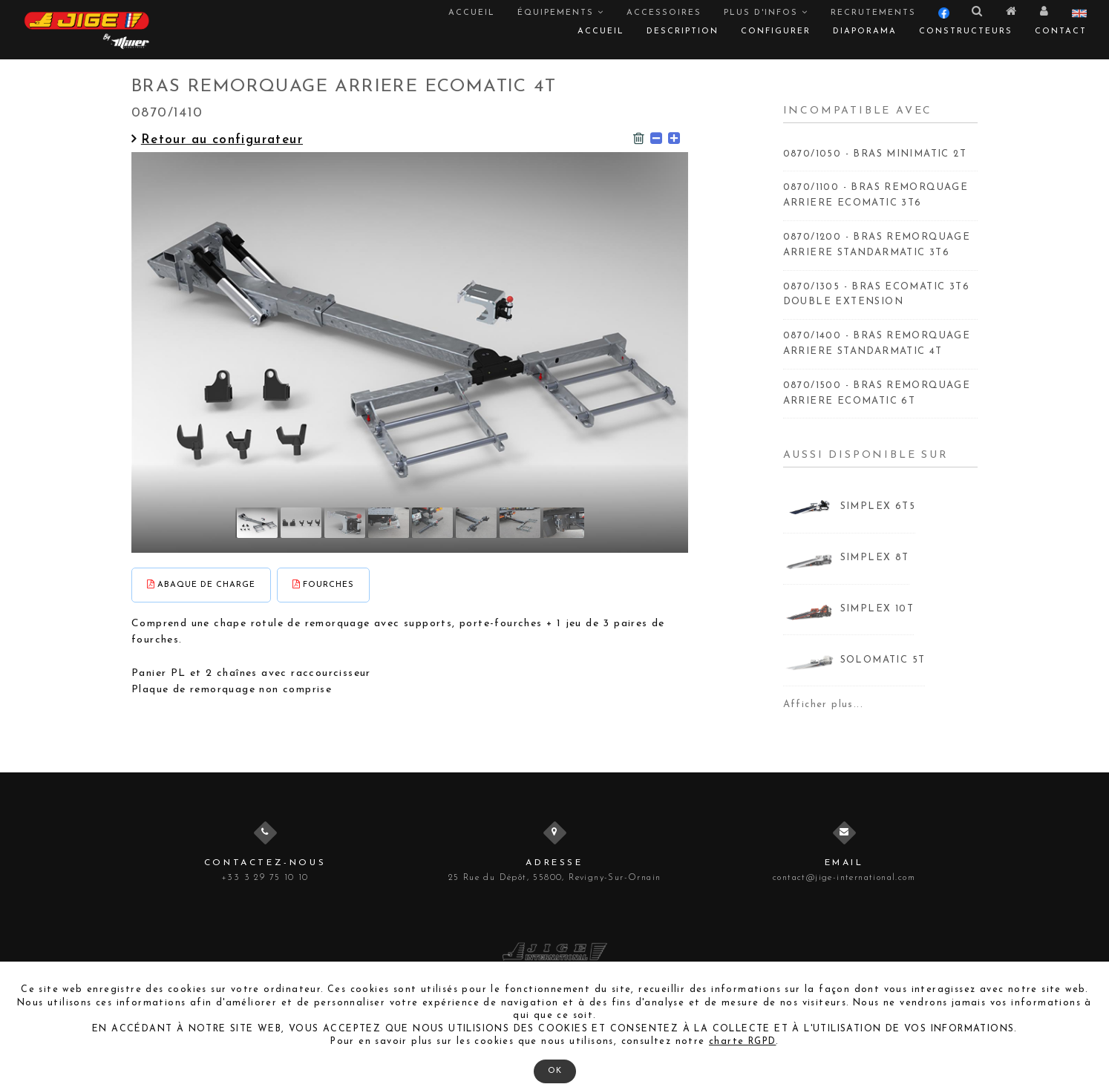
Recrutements (873, 13)
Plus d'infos (766, 12)
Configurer (776, 31)
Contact (1061, 31)
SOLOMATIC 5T (883, 660)
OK (555, 1071)
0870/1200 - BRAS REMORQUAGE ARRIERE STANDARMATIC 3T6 (877, 244)
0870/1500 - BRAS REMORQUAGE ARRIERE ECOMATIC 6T (877, 393)
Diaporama (865, 31)
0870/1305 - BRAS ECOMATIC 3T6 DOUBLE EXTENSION (876, 294)
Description (683, 31)
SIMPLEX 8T (874, 557)
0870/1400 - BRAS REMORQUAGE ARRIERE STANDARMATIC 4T (877, 343)
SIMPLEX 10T (877, 609)
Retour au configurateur (217, 140)
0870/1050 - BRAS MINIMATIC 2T (875, 154)
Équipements (560, 12)
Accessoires (664, 13)
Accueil (471, 13)
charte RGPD (742, 1041)
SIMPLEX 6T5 (877, 506)
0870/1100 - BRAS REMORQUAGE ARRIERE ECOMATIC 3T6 (876, 195)
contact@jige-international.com (844, 877)
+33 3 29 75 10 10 (265, 877)
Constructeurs (966, 31)
